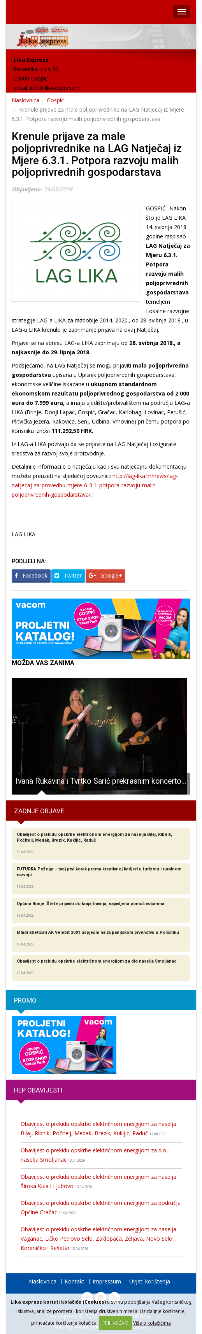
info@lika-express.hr (55, 87)
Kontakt (74, 1281)
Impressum (107, 1281)
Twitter (68, 575)
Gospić (55, 100)
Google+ (105, 575)
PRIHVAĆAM (115, 1323)
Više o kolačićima (152, 1323)
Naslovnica (25, 100)
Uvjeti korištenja (149, 1281)
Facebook (31, 575)
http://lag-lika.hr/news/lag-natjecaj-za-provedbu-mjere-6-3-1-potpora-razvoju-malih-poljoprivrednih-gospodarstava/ (95, 485)
